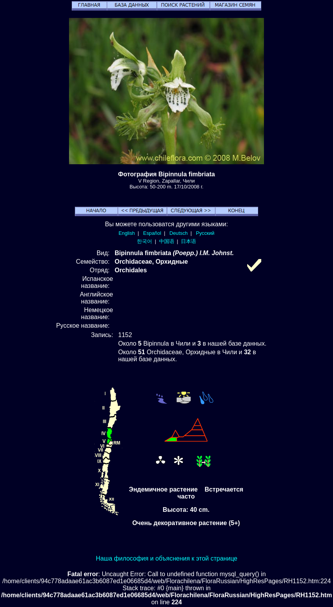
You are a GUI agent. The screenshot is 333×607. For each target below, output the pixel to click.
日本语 (188, 241)
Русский (205, 233)
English (127, 233)
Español (152, 233)
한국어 (144, 241)
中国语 (166, 241)
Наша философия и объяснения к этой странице (166, 558)
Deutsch (178, 233)
